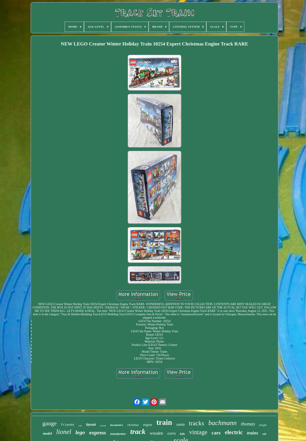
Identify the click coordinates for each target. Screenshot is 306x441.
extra (171, 433)
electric (234, 432)
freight (262, 425)
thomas (248, 424)
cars (216, 432)
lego (80, 432)
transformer (118, 433)
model (47, 433)
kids (182, 433)
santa (180, 424)
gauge (49, 423)
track (138, 431)
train (164, 422)
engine (147, 425)
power (103, 425)
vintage (198, 432)
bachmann (222, 423)
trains (252, 432)
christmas (133, 425)
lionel (63, 431)
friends (67, 425)
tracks (196, 423)
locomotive (116, 425)
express (97, 432)
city (80, 425)
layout (91, 424)
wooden (156, 433)
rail (264, 434)
